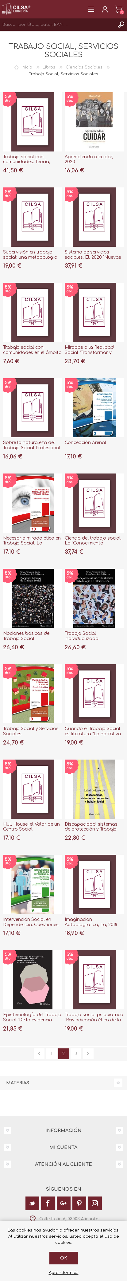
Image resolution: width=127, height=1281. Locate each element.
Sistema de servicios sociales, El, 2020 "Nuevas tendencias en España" (93, 257)
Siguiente (88, 1053)
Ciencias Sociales (84, 67)
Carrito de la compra (118, 9)
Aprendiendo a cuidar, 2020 (89, 159)
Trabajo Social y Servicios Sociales (31, 731)
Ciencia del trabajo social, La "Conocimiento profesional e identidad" (93, 543)
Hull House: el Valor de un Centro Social (31, 827)
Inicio (26, 67)
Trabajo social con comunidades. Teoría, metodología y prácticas (30, 162)
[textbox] (57, 24)
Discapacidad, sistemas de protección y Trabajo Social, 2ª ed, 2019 (91, 829)
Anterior (39, 1053)
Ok (63, 1258)
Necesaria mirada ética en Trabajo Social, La (32, 541)
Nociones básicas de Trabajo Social (26, 636)
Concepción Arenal (85, 442)
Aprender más (64, 1273)
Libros (49, 67)
